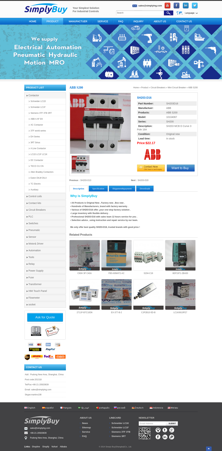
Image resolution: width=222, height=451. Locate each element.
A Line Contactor (38, 148)
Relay (31, 264)
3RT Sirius (35, 142)
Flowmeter (34, 297)
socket (31, 304)
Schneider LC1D (38, 101)
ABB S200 (193, 87)
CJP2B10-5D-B (148, 296)
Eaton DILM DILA (39, 178)
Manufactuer (78, 21)
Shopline (36, 446)
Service (102, 21)
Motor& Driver (35, 243)
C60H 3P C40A (84, 257)
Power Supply (35, 270)
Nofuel (55, 446)
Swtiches (33, 223)
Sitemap (86, 427)
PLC (30, 216)
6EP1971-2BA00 (180, 257)
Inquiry (138, 21)
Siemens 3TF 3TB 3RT (41, 113)
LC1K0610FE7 (180, 296)
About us (86, 417)
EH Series (35, 136)
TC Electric (36, 184)
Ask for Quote (45, 317)
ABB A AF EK (37, 119)
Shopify (45, 446)
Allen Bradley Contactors (42, 172)
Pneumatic (34, 230)
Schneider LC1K (120, 423)
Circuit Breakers (158, 87)
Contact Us (184, 21)
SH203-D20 (143, 180)
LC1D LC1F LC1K (39, 154)
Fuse (31, 277)
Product (52, 21)
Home (32, 21)
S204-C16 (148, 257)
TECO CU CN (37, 166)
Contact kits (34, 203)
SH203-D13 (85, 180)
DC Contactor (37, 160)
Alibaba (63, 446)
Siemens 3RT (119, 436)
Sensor (32, 236)
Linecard (115, 417)
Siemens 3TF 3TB (121, 432)
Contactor (33, 95)
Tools (31, 257)
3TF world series (38, 131)
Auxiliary (34, 189)
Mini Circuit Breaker (177, 87)
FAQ (120, 21)
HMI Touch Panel (37, 291)
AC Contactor (37, 125)
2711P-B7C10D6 (84, 296)
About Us (160, 21)
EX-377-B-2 (116, 296)
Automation (34, 250)
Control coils (35, 196)
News (85, 423)
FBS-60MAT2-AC (116, 257)
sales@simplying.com (41, 389)
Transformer (35, 284)
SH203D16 (172, 103)
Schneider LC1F (38, 107)
